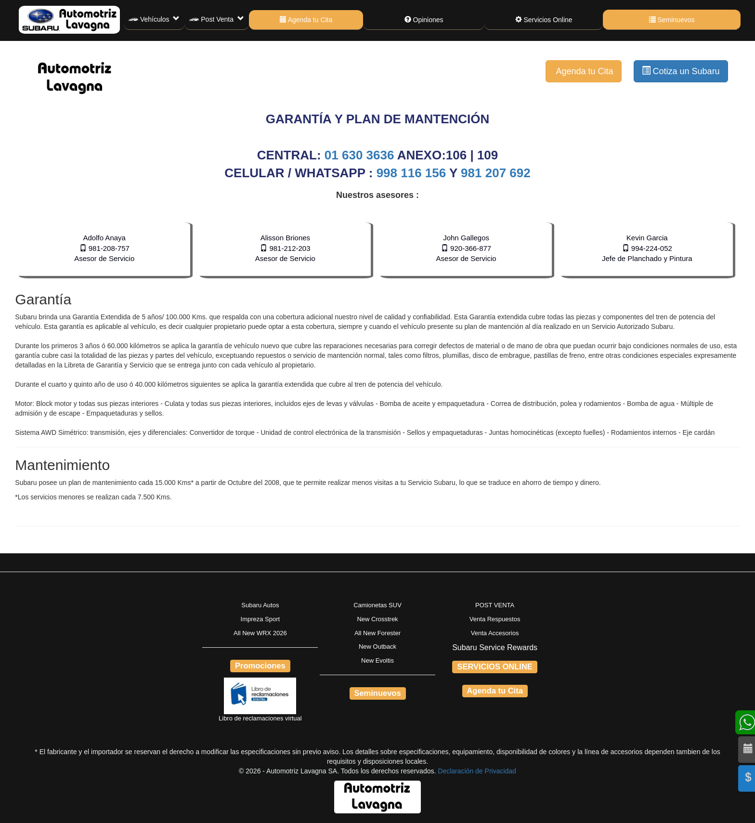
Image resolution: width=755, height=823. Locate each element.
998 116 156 (411, 173)
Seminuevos (672, 20)
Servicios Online (544, 20)
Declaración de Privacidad (477, 771)
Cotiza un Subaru (681, 71)
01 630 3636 (361, 155)
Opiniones (423, 20)
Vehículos (154, 20)
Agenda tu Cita (306, 20)
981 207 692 (496, 173)
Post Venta (216, 20)
